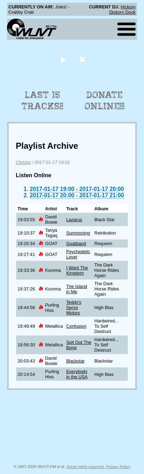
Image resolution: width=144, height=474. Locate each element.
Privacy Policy (118, 467)
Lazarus (74, 219)
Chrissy (23, 162)
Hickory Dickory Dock (122, 9)
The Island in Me (76, 289)
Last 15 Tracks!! (42, 100)
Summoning (78, 233)
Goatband (76, 243)
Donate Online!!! (105, 100)
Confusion (76, 326)
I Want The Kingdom (77, 270)
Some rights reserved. (86, 467)
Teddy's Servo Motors (73, 307)
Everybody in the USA (77, 374)
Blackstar (75, 361)
